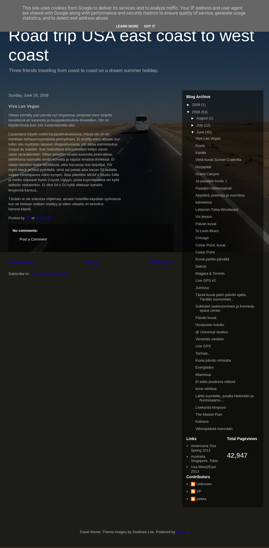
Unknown (204, 484)
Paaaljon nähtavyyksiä (213, 188)
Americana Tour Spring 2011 (203, 448)
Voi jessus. (204, 216)
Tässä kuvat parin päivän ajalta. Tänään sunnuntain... (221, 297)
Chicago (202, 238)
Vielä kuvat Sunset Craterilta (218, 160)
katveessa (203, 202)
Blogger (182, 532)
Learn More (127, 26)
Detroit (200, 266)
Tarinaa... (202, 353)
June (200, 132)
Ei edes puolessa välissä (215, 382)
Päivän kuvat (205, 224)
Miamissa (203, 375)
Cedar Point (205, 252)
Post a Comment (33, 239)
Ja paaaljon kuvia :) (211, 181)
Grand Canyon (207, 174)
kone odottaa (205, 389)
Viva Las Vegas (207, 138)
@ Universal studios (211, 332)
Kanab (200, 153)
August (202, 118)
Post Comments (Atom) (50, 274)
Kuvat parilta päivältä (212, 259)
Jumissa (202, 288)
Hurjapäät (203, 167)
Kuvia (200, 146)
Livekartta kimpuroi (210, 407)
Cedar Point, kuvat (210, 245)
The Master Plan (208, 414)
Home (92, 262)
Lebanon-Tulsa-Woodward (216, 209)
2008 (196, 112)
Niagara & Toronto (210, 273)
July (200, 125)
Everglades (204, 367)
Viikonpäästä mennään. (214, 429)
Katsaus (201, 421)
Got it (149, 26)
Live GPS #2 (205, 280)
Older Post (162, 262)
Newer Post (21, 262)
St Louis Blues (207, 231)
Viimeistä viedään (209, 339)
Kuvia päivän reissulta (213, 360)
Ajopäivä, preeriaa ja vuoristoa (219, 195)
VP (198, 491)
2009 (196, 105)
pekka (201, 499)
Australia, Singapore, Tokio (204, 458)
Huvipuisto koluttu (209, 325)
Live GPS (203, 346)
